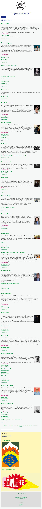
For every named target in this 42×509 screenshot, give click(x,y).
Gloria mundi (4, 372)
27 (27, 425)
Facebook (18, 498)
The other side (4, 416)
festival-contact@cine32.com (8, 469)
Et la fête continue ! (6, 368)
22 (17, 425)
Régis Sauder (5, 233)
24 (21, 425)
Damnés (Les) (4, 412)
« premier (5, 425)
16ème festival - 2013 (5, 61)
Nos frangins (4, 116)
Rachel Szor (5, 90)
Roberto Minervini (7, 403)
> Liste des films (6, 439)
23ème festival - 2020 (5, 57)
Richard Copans (6, 270)
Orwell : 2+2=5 (4, 189)
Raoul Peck (4, 177)
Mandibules (4, 56)
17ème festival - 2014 (5, 288)
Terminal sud (4, 83)
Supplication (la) (5, 35)
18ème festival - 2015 (5, 308)
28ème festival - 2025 (5, 191)
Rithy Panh (4, 335)
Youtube (21, 498)
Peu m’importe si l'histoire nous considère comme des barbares (16, 155)
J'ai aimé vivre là (5, 246)
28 (29, 425)
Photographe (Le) (5, 325)
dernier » (20, 426)
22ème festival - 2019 (5, 85)
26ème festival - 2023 (5, 265)
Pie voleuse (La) (5, 365)
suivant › (35, 425)
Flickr (24, 498)
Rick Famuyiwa (6, 293)
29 (31, 425)
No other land (4, 96)
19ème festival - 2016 (5, 38)
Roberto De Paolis (7, 385)
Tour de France (4, 134)
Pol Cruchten (5, 23)
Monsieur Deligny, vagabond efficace (10, 283)
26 (25, 425)
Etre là (2, 242)
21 (15, 425)
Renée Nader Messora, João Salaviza (13, 252)
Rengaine (3, 137)
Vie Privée (3, 227)
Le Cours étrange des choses (8, 207)
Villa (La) (3, 375)
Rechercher (21, 505)
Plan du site (21, 504)
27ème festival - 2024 (5, 98)
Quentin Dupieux (6, 43)
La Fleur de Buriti (5, 264)
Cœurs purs (4, 397)
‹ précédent (11, 425)
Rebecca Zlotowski (7, 214)
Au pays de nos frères (6, 171)
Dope (2, 306)
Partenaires (21, 502)
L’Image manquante (5, 347)
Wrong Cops (4, 59)
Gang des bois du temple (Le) (8, 76)
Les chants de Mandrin (6, 80)
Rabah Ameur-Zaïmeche (8, 66)
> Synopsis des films (6, 440)
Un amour (3, 287)
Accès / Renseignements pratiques (21, 497)
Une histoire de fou (5, 379)
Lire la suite (4, 40)
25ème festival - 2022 (5, 78)
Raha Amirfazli (6, 162)
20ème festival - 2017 (5, 377)
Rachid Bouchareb (7, 103)
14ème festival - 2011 (5, 81)
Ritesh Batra (5, 312)
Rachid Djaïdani (6, 122)
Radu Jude (4, 144)
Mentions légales (21, 501)
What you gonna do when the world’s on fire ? (12, 419)
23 (19, 425)
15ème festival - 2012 (5, 139)
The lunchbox (4, 329)
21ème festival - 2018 (5, 157)
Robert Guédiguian (7, 353)
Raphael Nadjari (6, 196)
